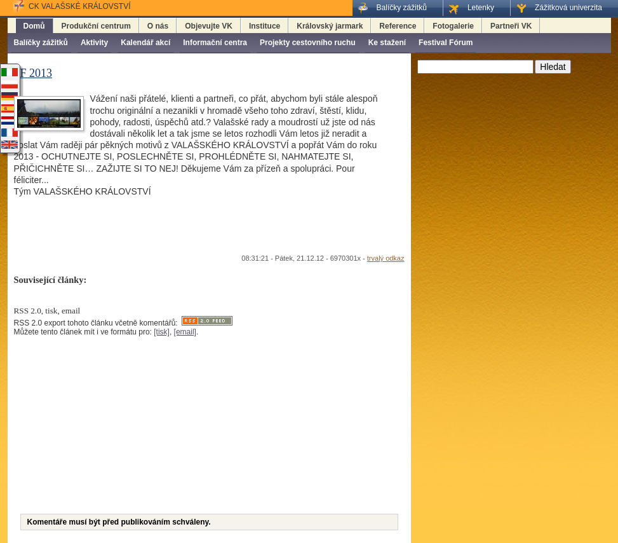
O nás (157, 26)
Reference (397, 26)
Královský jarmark (330, 26)
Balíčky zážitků (41, 42)
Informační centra (215, 42)
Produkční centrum (96, 26)
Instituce (264, 26)
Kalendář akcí (145, 42)
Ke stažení (387, 42)
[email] (185, 331)
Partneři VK (511, 26)
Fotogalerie (453, 26)
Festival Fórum (446, 42)
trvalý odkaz (386, 258)
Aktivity (94, 42)
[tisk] (162, 331)
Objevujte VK (208, 26)
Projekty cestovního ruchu (308, 42)
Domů (34, 26)
